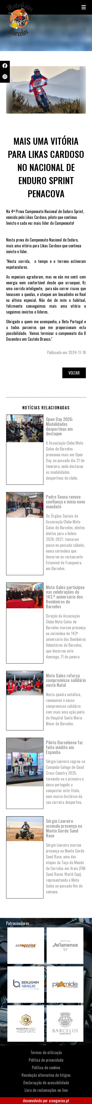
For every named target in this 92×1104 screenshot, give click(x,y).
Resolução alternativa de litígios (46, 1075)
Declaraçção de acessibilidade (46, 1083)
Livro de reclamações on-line (46, 1090)
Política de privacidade (46, 1060)
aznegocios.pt (59, 1101)
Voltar (74, 373)
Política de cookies (46, 1067)
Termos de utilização (46, 1052)
